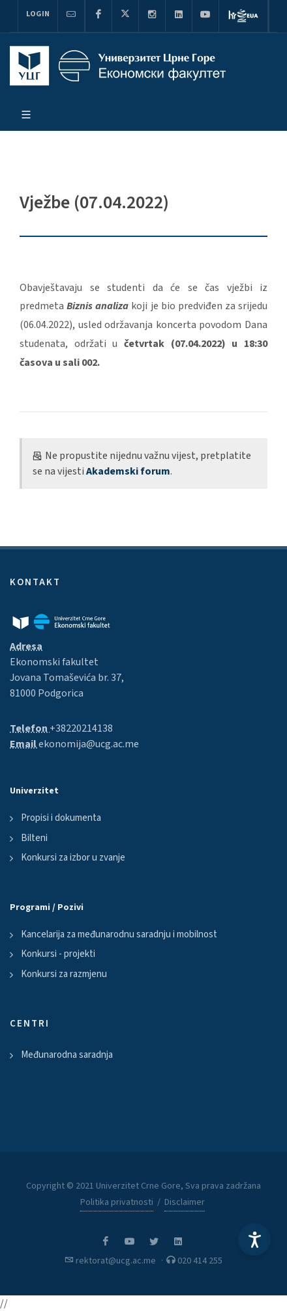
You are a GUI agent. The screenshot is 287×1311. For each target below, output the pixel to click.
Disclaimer (184, 1202)
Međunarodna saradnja (67, 1055)
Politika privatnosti (116, 1202)
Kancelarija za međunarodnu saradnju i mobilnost (119, 934)
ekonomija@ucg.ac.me (88, 744)
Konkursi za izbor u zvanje (73, 857)
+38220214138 (81, 728)
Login (38, 14)
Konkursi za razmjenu (64, 974)
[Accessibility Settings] (254, 1239)
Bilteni (34, 838)
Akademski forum (128, 471)
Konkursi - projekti (58, 954)
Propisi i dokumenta (61, 818)
